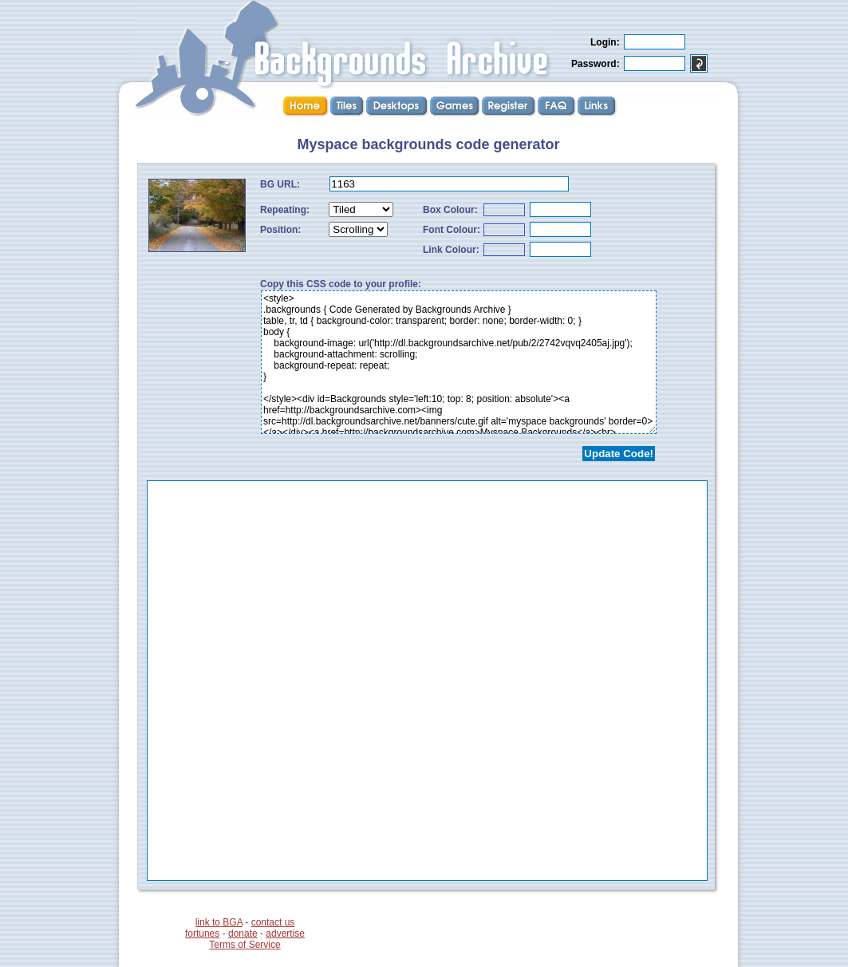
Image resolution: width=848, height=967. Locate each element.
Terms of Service (244, 944)
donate (243, 933)
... (427, 680)
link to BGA (219, 922)
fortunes (202, 933)
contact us (273, 922)
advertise (285, 933)
